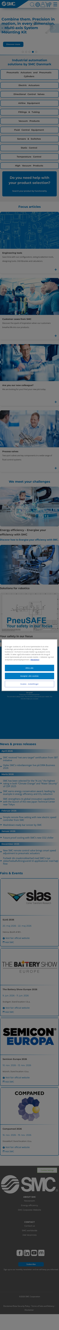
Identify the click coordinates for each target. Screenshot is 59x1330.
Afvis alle (29, 668)
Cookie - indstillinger (29, 684)
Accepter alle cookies (29, 676)
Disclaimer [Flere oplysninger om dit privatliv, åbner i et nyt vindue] (35, 659)
